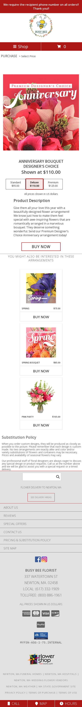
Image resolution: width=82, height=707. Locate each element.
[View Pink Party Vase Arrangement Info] (41, 396)
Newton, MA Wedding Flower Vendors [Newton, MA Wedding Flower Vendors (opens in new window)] (41, 680)
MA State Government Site (57, 686)
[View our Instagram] (44, 561)
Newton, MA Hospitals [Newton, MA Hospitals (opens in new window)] (61, 674)
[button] (41, 635)
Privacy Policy (15, 692)
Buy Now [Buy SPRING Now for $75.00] (41, 317)
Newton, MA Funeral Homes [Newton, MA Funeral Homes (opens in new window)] (22, 674)
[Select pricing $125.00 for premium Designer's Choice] (53, 184)
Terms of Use (68, 692)
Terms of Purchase (42, 692)
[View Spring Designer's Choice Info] (41, 288)
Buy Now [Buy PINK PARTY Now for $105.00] (41, 425)
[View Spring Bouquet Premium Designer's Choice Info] (41, 342)
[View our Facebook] (38, 561)
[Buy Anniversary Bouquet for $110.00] (41, 246)
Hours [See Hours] (68, 703)
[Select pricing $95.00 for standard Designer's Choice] (15, 184)
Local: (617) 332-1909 (41, 589)
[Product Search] (42, 477)
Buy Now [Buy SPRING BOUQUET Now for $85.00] (41, 371)
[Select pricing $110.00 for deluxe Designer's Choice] (34, 184)
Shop (20, 46)
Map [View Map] (41, 703)
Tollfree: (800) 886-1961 (41, 595)
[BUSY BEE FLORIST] (41, 37)
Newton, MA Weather (21, 686)
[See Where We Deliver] (41, 497)
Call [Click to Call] (14, 703)
